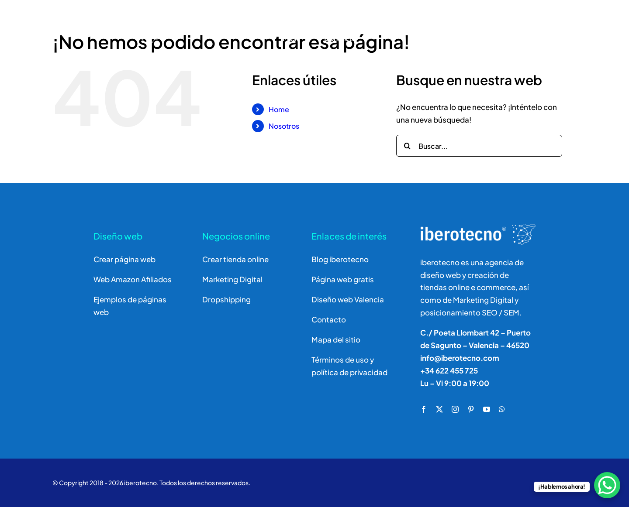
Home (279, 109)
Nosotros (284, 125)
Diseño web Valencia (347, 299)
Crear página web (124, 259)
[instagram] (455, 409)
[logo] (97, 15)
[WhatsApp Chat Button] (607, 485)
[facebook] (423, 409)
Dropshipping (226, 299)
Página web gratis (342, 279)
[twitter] (439, 409)
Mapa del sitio (335, 339)
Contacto (328, 319)
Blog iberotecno (340, 259)
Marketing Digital (232, 279)
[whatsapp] (502, 409)
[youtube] (486, 409)
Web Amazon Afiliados (132, 279)
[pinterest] (470, 409)
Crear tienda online (235, 259)
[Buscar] (505, 28)
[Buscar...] (479, 146)
